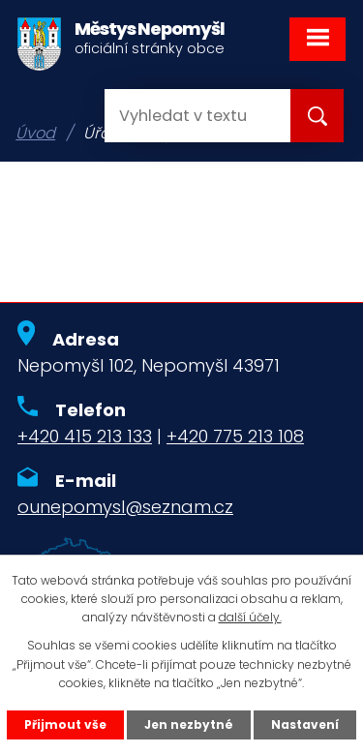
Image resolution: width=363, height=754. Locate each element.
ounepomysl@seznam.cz (125, 507)
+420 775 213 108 (235, 436)
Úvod (35, 133)
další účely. (250, 617)
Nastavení (305, 724)
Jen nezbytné (188, 724)
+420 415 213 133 (84, 436)
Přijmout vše (65, 724)
